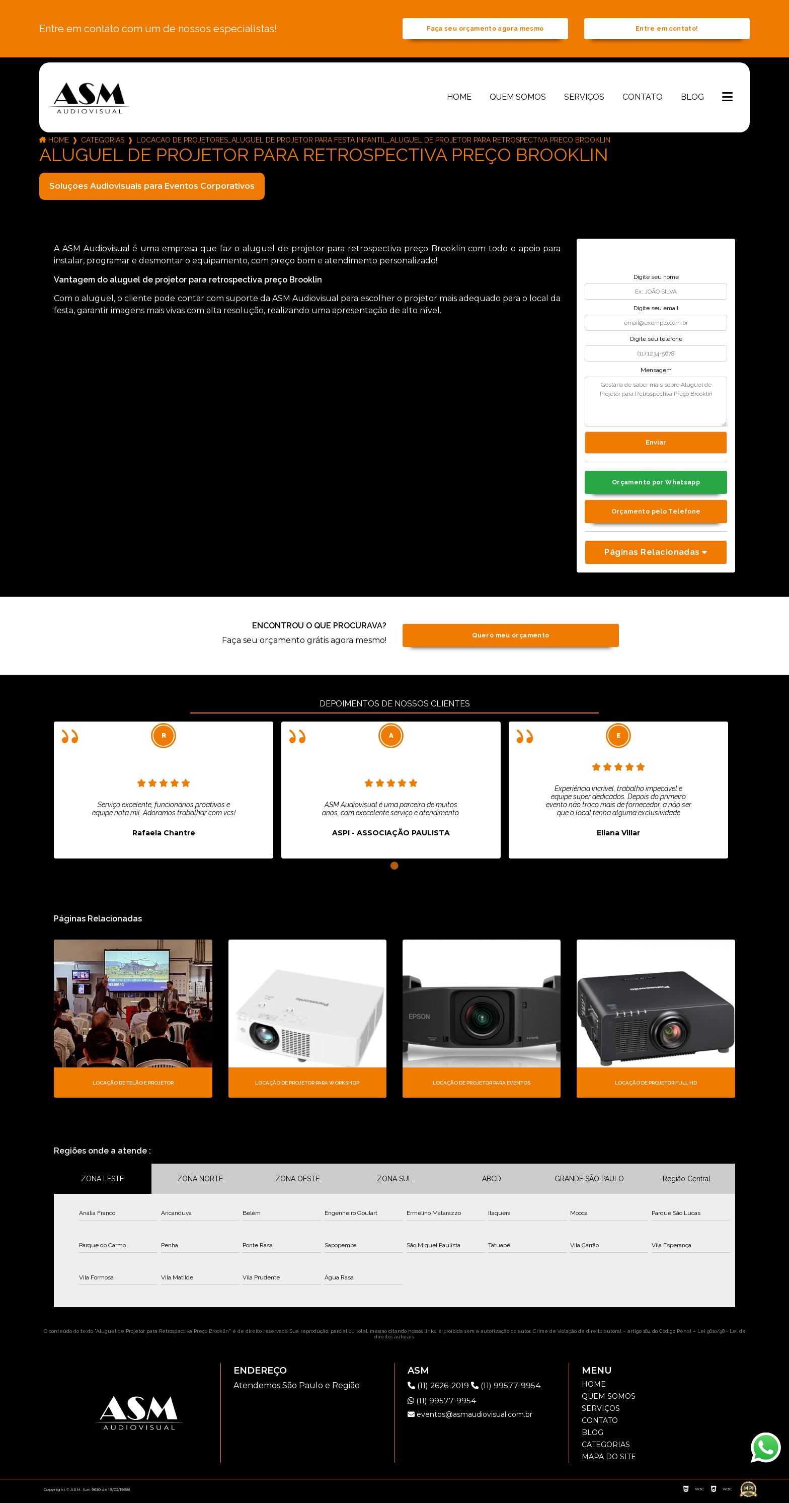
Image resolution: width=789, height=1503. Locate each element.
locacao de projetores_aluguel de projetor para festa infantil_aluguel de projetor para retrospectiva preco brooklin (373, 142)
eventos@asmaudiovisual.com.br (470, 1418)
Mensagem (656, 372)
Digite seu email (656, 310)
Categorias (102, 142)
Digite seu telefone (656, 341)
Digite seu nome (656, 279)
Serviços (584, 99)
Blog (692, 99)
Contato (642, 99)
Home (459, 99)
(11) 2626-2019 (441, 1390)
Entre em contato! (667, 30)
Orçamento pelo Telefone (655, 515)
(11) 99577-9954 (509, 1390)
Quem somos (518, 99)
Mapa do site (609, 1461)
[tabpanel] (163, 794)
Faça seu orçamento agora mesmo (485, 30)
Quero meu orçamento (510, 640)
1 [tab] (394, 871)
